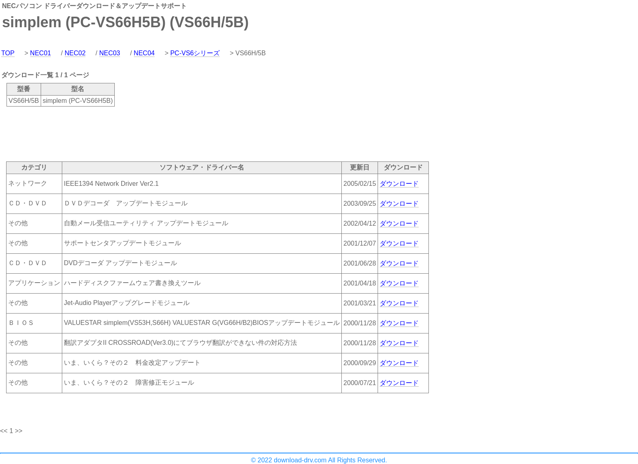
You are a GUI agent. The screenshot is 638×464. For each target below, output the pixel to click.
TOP (8, 53)
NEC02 (75, 53)
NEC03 (109, 53)
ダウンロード (399, 183)
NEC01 (40, 53)
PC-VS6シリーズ (195, 53)
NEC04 (144, 53)
